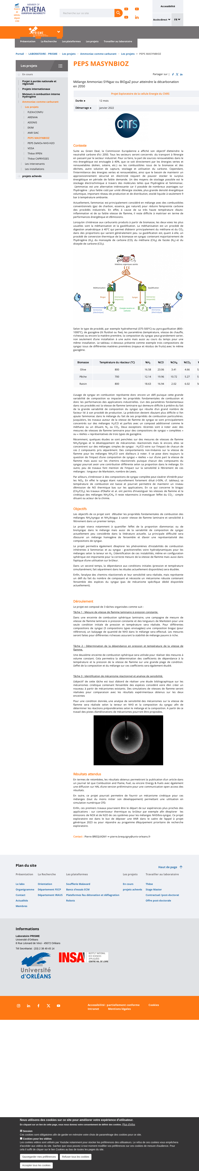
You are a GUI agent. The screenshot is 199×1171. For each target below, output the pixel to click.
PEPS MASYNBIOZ (38, 138)
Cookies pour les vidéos (37, 1139)
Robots (70, 900)
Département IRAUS (50, 895)
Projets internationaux (36, 89)
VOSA (31, 148)
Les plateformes (71, 41)
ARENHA (33, 117)
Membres (21, 906)
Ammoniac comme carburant (98, 53)
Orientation (45, 884)
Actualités (22, 900)
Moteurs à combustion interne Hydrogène (41, 95)
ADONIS (32, 122)
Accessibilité (168, 6)
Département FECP (49, 889)
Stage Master (154, 889)
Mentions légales (119, 1009)
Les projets (92, 41)
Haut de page (167, 867)
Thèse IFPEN (35, 153)
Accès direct (160, 19)
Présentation (27, 41)
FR (177, 19)
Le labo (20, 884)
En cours (27, 74)
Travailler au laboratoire (118, 41)
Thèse (149, 884)
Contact (20, 895)
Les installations (34, 169)
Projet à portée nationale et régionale (39, 82)
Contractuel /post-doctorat (162, 895)
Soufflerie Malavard (78, 884)
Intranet (93, 1009)
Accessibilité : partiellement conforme (114, 1005)
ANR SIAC (33, 133)
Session (27, 1132)
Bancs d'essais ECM (78, 889)
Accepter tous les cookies (36, 1166)
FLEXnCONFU (35, 112)
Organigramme (25, 889)
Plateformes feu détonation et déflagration (92, 895)
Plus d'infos (128, 1125)
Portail (20, 53)
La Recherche (49, 41)
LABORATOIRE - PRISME (43, 53)
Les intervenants (35, 164)
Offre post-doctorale (158, 900)
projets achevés (32, 176)
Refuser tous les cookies (75, 1157)
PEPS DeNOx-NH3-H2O (41, 143)
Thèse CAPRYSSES (38, 158)
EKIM (31, 127)
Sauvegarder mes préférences (39, 1157)
